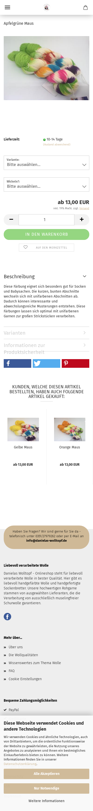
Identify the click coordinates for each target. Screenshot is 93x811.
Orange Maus (69, 447)
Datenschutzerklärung (20, 764)
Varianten (15, 333)
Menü (7, 7)
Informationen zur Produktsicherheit (24, 347)
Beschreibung (19, 276)
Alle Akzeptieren (47, 774)
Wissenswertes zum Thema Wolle (35, 663)
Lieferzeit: (12, 139)
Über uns (16, 647)
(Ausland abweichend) (56, 144)
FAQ (12, 671)
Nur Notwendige (46, 788)
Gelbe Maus (23, 447)
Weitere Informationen (46, 801)
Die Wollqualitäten (23, 655)
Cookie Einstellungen (25, 679)
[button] (17, 363)
